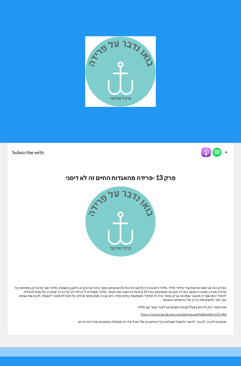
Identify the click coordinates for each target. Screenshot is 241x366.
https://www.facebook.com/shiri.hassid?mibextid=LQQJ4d (183, 314)
